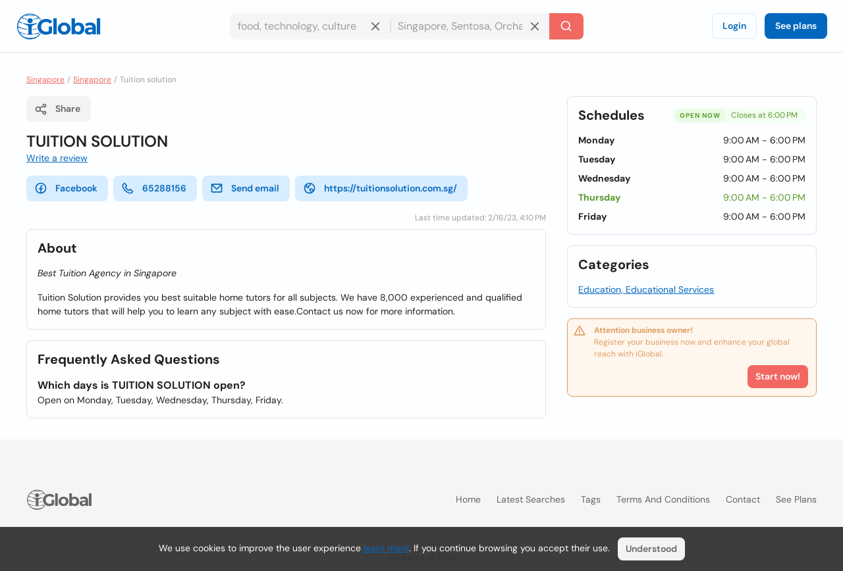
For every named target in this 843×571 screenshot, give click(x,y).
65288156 (153, 188)
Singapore (45, 79)
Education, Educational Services (646, 289)
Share (57, 109)
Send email (244, 188)
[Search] (566, 26)
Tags (591, 499)
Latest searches (531, 499)
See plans (796, 26)
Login (734, 26)
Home (468, 499)
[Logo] (58, 26)
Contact (743, 499)
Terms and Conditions (663, 499)
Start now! (777, 376)
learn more (386, 548)
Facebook (65, 188)
